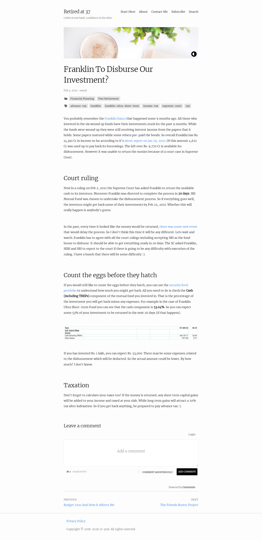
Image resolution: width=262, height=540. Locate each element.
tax (188, 106)
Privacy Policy (76, 521)
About (143, 11)
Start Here (128, 11)
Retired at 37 (77, 12)
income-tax (150, 106)
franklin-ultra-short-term (122, 106)
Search (193, 11)
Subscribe (178, 11)
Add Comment (187, 471)
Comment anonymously (157, 472)
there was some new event (178, 226)
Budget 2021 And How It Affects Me (89, 505)
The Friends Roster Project (179, 505)
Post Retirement (108, 98)
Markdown (77, 471)
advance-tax (78, 106)
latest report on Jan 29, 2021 (145, 141)
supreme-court (172, 106)
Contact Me (159, 11)
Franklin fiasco (115, 118)
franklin (96, 106)
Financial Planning (82, 98)
